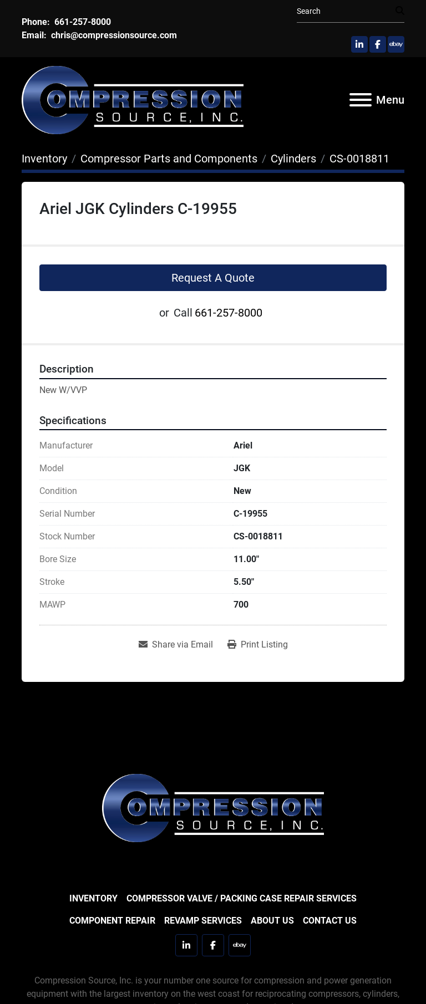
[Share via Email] (175, 644)
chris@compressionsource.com (113, 35)
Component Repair (112, 920)
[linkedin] (359, 44)
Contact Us (330, 920)
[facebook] (377, 44)
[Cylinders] (293, 158)
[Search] (346, 11)
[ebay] (396, 44)
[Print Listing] (257, 644)
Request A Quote (213, 277)
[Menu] (360, 99)
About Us (272, 920)
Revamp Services (203, 920)
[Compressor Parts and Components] (168, 158)
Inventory (93, 898)
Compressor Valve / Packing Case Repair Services (241, 898)
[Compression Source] (213, 807)
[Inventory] (44, 158)
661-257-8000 (81, 22)
